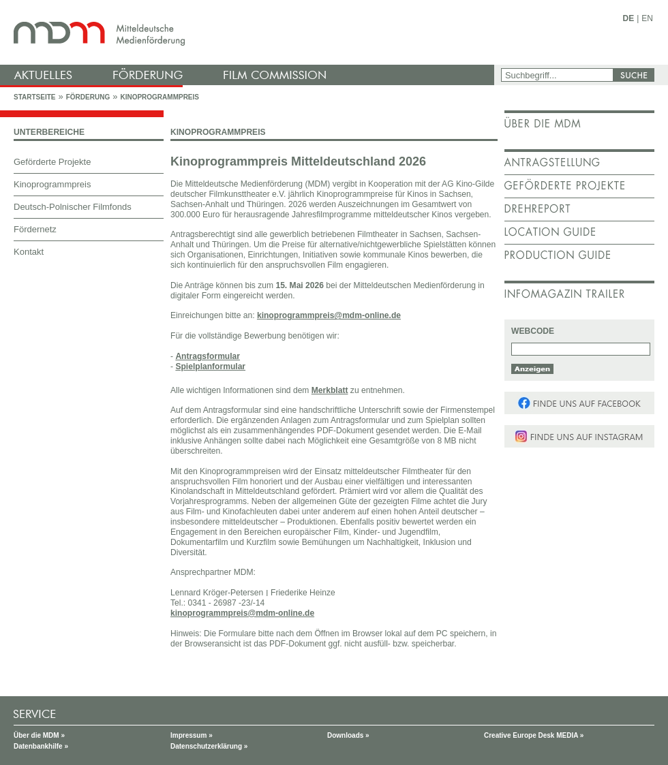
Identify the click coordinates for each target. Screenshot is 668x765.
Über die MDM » (39, 735)
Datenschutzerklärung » (208, 746)
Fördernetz (35, 229)
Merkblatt (330, 390)
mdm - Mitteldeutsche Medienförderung (249, 32)
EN (647, 18)
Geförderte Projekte (52, 162)
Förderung (88, 97)
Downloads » (348, 735)
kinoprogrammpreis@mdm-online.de (329, 315)
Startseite (34, 97)
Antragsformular (207, 356)
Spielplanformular (210, 366)
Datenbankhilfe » (41, 746)
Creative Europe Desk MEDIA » (533, 735)
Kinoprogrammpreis (159, 97)
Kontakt (29, 252)
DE (629, 18)
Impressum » (191, 735)
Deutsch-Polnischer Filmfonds (73, 207)
